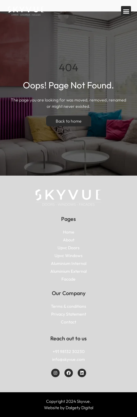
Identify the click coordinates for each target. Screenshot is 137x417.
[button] (126, 11)
